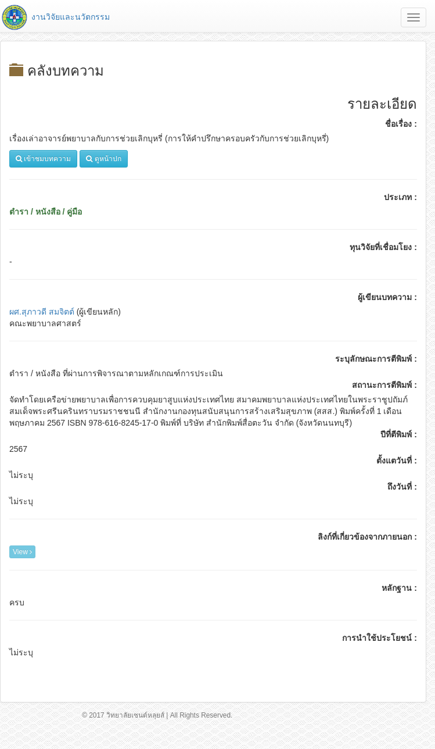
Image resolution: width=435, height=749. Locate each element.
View (22, 552)
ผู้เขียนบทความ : (387, 297)
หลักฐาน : (399, 588)
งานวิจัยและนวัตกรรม (55, 17)
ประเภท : (400, 197)
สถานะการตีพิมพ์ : (384, 385)
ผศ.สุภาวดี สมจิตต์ (41, 311)
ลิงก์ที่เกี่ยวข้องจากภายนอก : (367, 536)
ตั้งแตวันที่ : (396, 460)
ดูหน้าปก (103, 159)
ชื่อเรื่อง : (401, 124)
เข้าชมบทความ (43, 159)
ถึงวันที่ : (402, 486)
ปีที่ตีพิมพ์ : (398, 434)
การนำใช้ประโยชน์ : (379, 638)
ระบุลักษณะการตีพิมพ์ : (376, 358)
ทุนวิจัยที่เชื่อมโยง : (383, 247)
